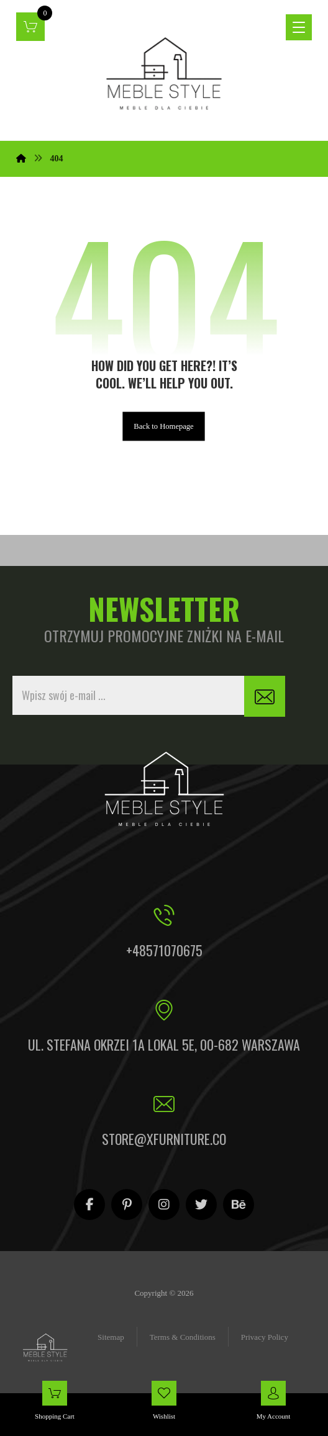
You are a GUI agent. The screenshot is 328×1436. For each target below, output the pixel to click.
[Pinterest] (126, 1204)
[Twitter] (201, 1204)
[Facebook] (89, 1204)
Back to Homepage (164, 425)
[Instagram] (164, 1204)
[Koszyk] (30, 25)
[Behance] (238, 1204)
